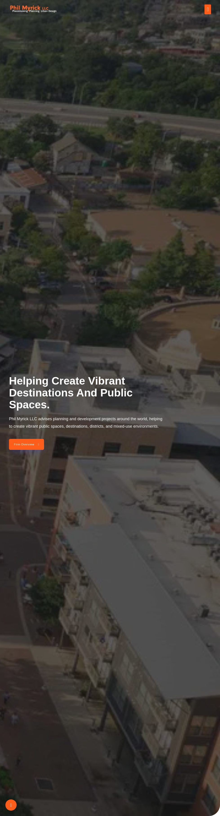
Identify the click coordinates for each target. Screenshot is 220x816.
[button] (207, 9)
